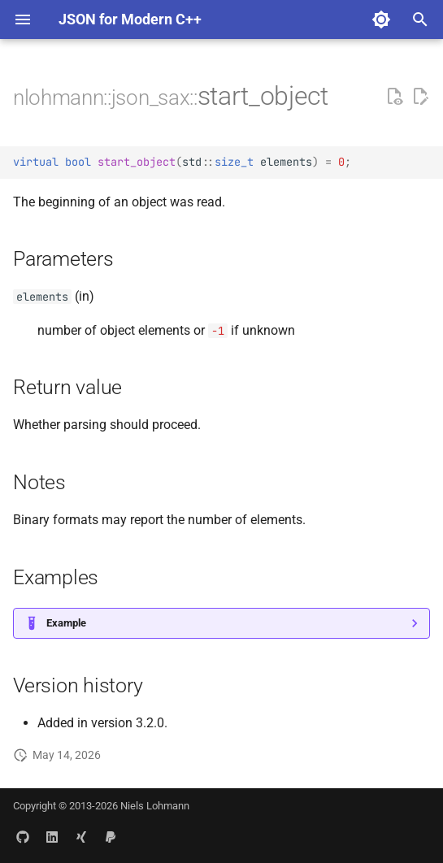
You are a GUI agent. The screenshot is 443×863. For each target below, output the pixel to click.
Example (66, 623)
